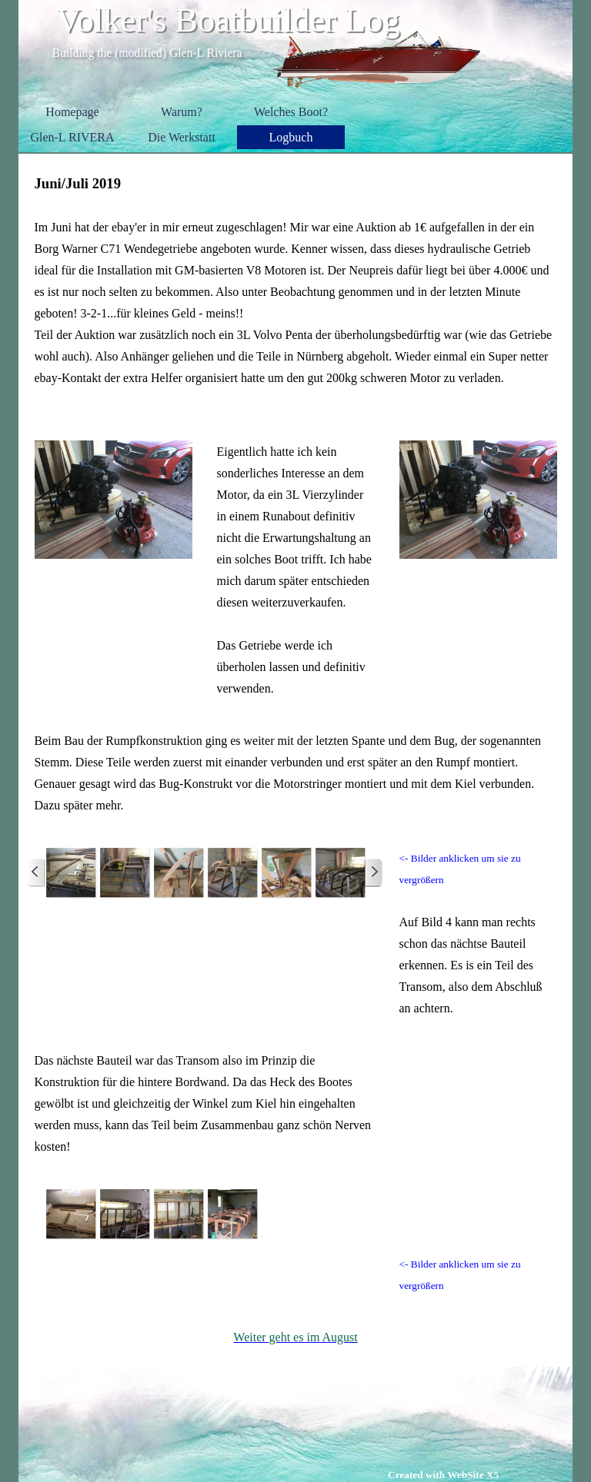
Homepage (71, 111)
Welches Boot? (291, 111)
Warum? (181, 111)
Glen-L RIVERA (72, 137)
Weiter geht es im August (295, 1337)
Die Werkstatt (181, 137)
